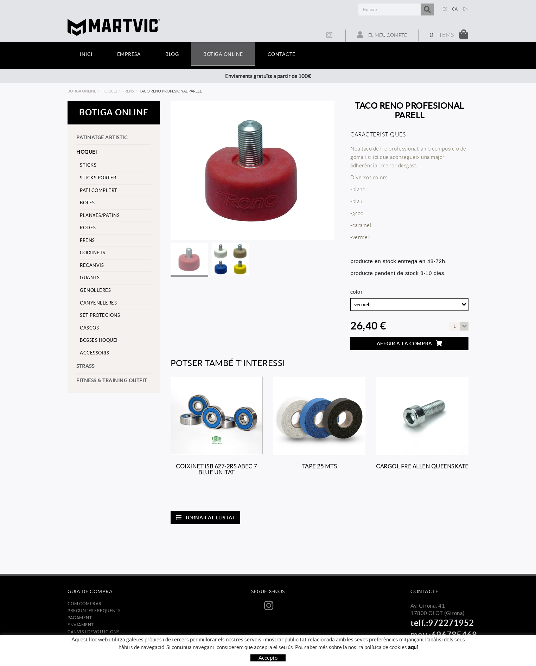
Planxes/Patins (100, 215)
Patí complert (98, 190)
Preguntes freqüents (94, 610)
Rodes (88, 227)
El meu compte (382, 34)
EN (466, 9)
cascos (89, 328)
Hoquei (109, 91)
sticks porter (98, 177)
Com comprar (85, 603)
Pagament (80, 617)
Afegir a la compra (409, 343)
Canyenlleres (98, 303)
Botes (87, 202)
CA (455, 9)
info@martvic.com (432, 645)
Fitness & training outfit (111, 380)
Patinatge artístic (102, 137)
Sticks (88, 165)
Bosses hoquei (99, 340)
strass (85, 366)
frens (128, 91)
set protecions (100, 315)
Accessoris (94, 353)
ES (444, 9)
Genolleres (95, 290)
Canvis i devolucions (93, 631)
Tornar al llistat (205, 517)
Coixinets (93, 252)
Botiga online (82, 91)
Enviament (81, 624)
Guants (90, 277)
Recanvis (92, 265)
